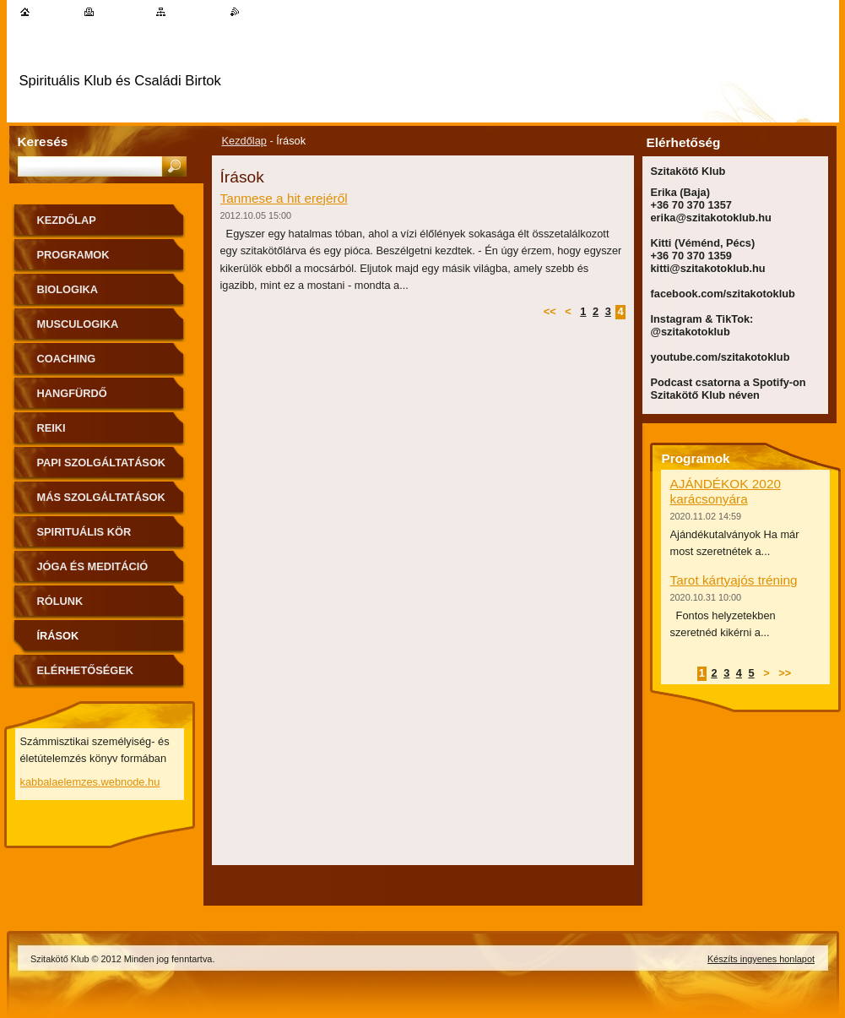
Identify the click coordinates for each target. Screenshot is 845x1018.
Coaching (66, 358)
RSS (250, 11)
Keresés (43, 141)
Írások (58, 635)
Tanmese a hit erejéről (284, 198)
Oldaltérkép (195, 11)
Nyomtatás (122, 11)
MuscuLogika (78, 324)
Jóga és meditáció (93, 566)
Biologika (68, 289)
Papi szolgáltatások (101, 462)
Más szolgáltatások (101, 497)
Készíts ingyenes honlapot (761, 959)
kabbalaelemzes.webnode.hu (90, 782)
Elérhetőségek (85, 670)
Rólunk (60, 601)
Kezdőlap (244, 140)
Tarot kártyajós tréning (734, 580)
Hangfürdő (72, 393)
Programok (73, 254)
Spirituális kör (84, 531)
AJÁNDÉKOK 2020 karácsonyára (725, 491)
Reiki (51, 428)
